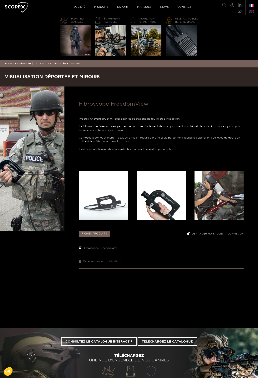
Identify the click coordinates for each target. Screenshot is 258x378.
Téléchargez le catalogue (167, 341)
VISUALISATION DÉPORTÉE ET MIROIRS (57, 63)
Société (79, 7)
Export (123, 7)
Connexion (235, 234)
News (164, 7)
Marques (144, 7)
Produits (101, 7)
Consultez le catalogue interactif (99, 341)
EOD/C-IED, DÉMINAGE (18, 63)
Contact (184, 7)
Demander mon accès (205, 233)
